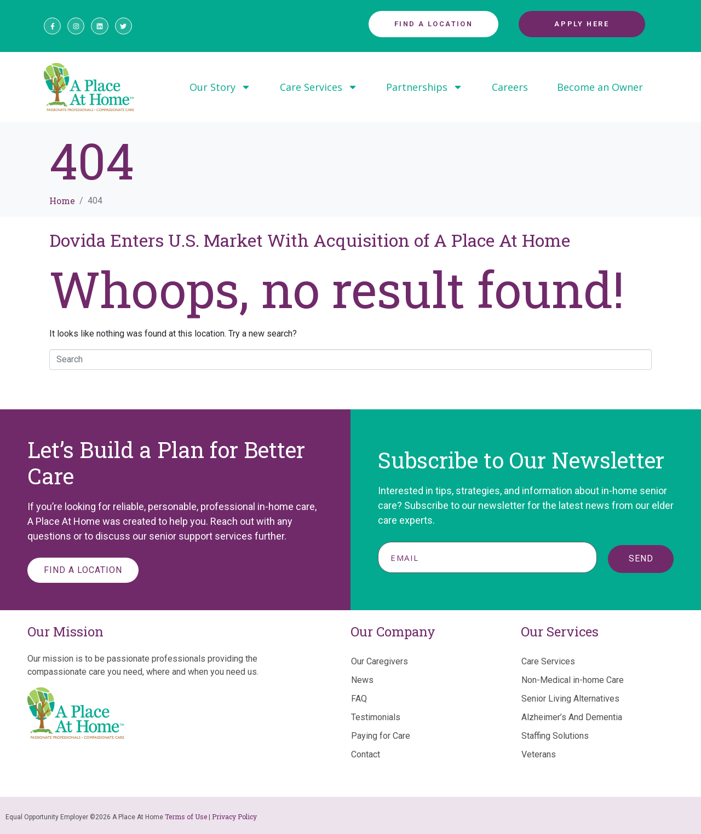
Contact (365, 754)
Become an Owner (600, 87)
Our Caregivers (379, 661)
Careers (510, 87)
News (362, 680)
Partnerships (424, 87)
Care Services (319, 87)
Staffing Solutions (555, 736)
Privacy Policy (234, 816)
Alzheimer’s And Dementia (571, 717)
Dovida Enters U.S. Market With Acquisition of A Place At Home (309, 240)
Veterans (538, 754)
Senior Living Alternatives (570, 698)
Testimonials (375, 717)
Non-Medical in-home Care (572, 680)
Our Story (220, 87)
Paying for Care (380, 736)
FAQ (359, 698)
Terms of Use (186, 816)
